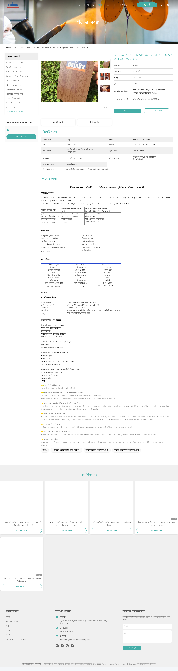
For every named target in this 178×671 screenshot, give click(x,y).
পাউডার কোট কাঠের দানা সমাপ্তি (66, 454)
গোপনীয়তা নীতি (28, 668)
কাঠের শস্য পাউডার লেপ (27, 48)
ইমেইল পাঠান (131, 652)
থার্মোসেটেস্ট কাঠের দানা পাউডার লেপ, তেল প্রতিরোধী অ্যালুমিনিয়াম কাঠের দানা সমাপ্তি (21, 528)
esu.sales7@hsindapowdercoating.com (75, 644)
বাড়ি (78, 5)
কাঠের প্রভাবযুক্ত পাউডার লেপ (126, 454)
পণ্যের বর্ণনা (94, 122)
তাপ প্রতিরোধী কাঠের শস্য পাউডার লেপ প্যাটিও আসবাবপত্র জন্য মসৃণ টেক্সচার (66, 528)
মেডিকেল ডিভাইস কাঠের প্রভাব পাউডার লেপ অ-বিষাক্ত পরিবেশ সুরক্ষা (111, 528)
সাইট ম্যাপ (38, 668)
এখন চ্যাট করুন (21, 137)
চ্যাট (147, 5)
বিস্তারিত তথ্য (58, 122)
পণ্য (101, 5)
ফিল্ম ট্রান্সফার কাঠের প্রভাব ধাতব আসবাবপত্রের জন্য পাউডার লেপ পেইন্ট (156, 528)
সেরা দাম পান (127, 111)
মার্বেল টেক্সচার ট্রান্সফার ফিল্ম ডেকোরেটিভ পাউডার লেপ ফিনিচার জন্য (22, 584)
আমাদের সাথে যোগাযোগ (125, 5)
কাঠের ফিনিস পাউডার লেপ (97, 454)
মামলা (8, 639)
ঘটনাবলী (112, 5)
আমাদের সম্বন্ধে (89, 5)
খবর (8, 635)
